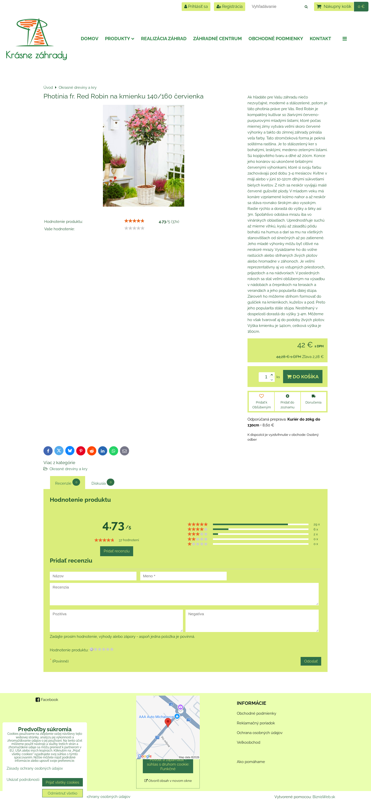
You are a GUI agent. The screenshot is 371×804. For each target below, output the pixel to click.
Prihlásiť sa (196, 6)
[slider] (134, 221)
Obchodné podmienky (276, 38)
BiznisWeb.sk (324, 797)
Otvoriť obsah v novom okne (168, 781)
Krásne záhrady (36, 54)
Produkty (119, 38)
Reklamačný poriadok (256, 723)
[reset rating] (91, 649)
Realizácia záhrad (164, 38)
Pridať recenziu (117, 551)
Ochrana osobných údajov (260, 732)
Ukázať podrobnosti (23, 780)
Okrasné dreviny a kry (68, 469)
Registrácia (230, 6)
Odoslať (311, 661)
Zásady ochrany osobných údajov (101, 796)
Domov (89, 38)
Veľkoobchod (248, 742)
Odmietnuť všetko (62, 793)
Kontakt (320, 38)
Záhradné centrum (217, 38)
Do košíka (303, 376)
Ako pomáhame (251, 761)
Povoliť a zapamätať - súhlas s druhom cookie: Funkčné (168, 764)
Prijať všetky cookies (62, 782)
